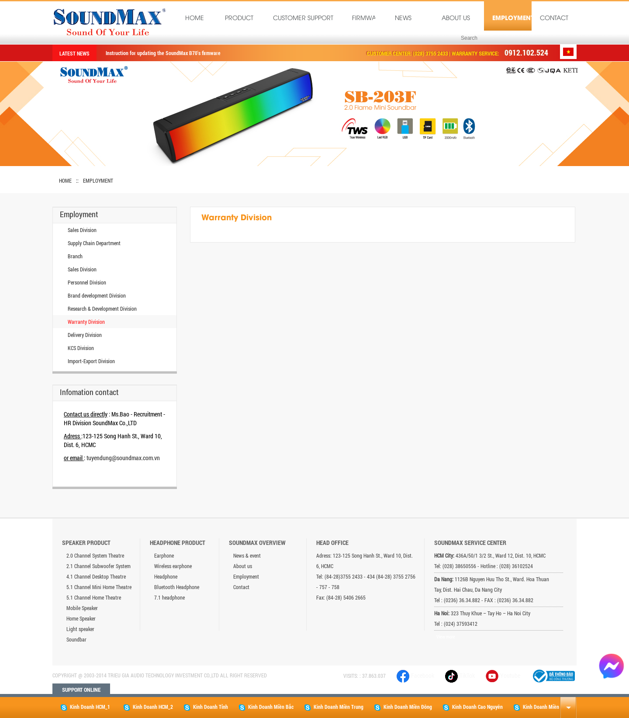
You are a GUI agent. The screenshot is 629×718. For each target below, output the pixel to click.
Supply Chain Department (94, 242)
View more (445, 636)
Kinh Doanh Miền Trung (333, 707)
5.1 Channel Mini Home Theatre (98, 586)
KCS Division (81, 347)
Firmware (365, 18)
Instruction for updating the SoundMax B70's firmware (163, 52)
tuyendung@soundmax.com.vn (123, 458)
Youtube (510, 675)
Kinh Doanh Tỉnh (205, 707)
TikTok (460, 675)
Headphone (165, 576)
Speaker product (86, 542)
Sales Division (82, 229)
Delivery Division (85, 334)
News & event (247, 555)
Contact (554, 18)
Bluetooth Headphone (176, 586)
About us (456, 18)
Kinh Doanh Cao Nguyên (472, 707)
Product (239, 18)
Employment (512, 18)
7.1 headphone (169, 597)
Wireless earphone (173, 565)
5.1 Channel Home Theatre (93, 597)
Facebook (415, 675)
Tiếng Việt (568, 52)
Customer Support (303, 18)
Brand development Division (97, 295)
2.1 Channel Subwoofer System (98, 565)
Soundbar (76, 639)
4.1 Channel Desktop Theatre (96, 576)
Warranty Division (86, 321)
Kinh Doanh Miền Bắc (266, 707)
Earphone (164, 555)
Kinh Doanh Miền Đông (403, 707)
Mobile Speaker (82, 607)
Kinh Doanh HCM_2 (148, 707)
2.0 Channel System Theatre (95, 555)
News (403, 18)
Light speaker (80, 628)
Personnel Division (87, 282)
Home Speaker (81, 618)
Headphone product (177, 542)
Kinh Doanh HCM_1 (85, 707)
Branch (75, 256)
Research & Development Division (102, 308)
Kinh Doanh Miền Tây (540, 707)
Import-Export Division (91, 360)
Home (194, 18)
